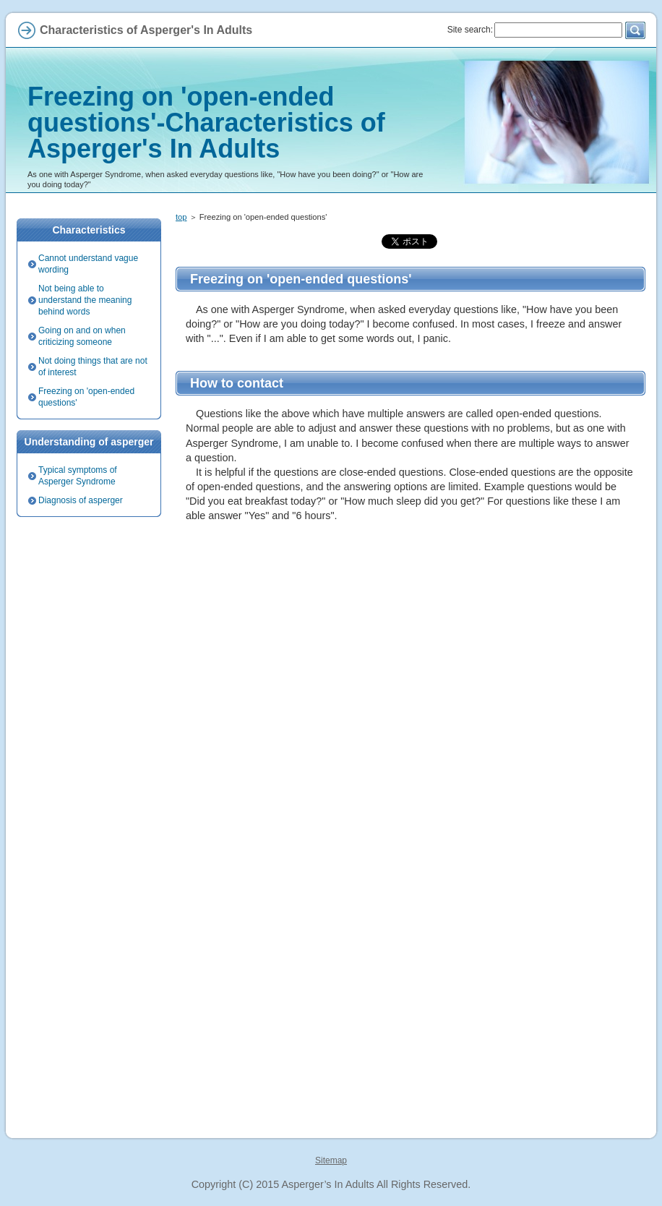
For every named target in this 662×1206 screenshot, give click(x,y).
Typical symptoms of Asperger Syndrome (77, 476)
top (181, 217)
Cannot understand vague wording (88, 264)
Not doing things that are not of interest (92, 366)
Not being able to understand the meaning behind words (85, 300)
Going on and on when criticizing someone (82, 336)
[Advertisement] (410, 656)
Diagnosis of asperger (80, 500)
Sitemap (331, 1160)
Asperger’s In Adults (327, 1184)
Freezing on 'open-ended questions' (86, 397)
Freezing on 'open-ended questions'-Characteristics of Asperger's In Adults (206, 122)
